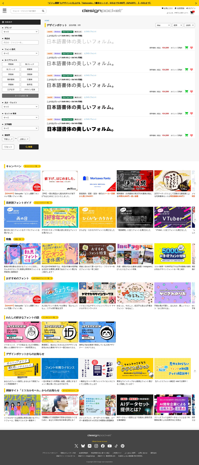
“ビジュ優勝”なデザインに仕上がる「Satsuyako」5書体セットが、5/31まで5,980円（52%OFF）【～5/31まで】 (99, 3)
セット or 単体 (9, 113)
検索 (29, 147)
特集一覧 (18, 239)
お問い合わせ (142, 453)
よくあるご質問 (130, 453)
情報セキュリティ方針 (68, 453)
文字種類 (7, 124)
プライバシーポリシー (50, 453)
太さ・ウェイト (9, 103)
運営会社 (154, 453)
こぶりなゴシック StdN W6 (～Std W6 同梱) (64, 102)
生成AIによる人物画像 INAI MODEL (130, 456)
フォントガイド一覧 (42, 203)
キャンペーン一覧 (31, 166)
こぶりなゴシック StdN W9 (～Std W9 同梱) (64, 123)
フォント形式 (8, 49)
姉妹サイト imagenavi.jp (86, 456)
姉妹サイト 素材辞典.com (106, 456)
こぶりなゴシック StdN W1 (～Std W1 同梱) (64, 58)
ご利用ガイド (117, 453)
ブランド (7, 28)
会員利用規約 (83, 453)
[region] (120, 41)
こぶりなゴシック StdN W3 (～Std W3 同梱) (64, 80)
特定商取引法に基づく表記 (100, 453)
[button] (3, 3)
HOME (47, 20)
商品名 (6, 38)
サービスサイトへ (69, 390)
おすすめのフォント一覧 (40, 278)
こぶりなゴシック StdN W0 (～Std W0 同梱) (64, 36)
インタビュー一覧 (49, 317)
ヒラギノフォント (90, 31)
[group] (22, 184)
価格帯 (6, 135)
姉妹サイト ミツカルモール (65, 456)
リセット (8, 147)
